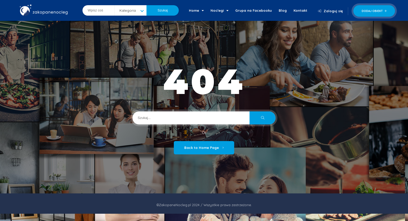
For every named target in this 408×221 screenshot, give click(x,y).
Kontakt (300, 10)
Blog (283, 10)
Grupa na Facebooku (253, 10)
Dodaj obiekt (374, 11)
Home (196, 10)
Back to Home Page (204, 148)
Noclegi (219, 10)
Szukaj (163, 10)
